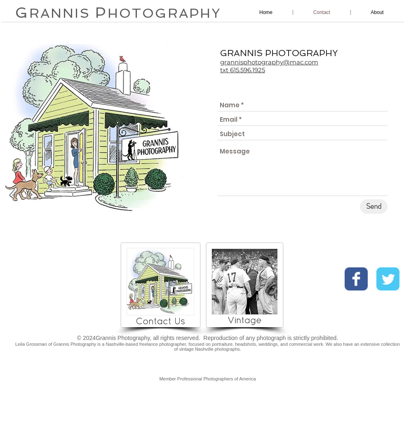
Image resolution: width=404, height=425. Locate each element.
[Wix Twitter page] (387, 278)
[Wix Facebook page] (356, 278)
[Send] (374, 206)
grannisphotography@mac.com (269, 62)
